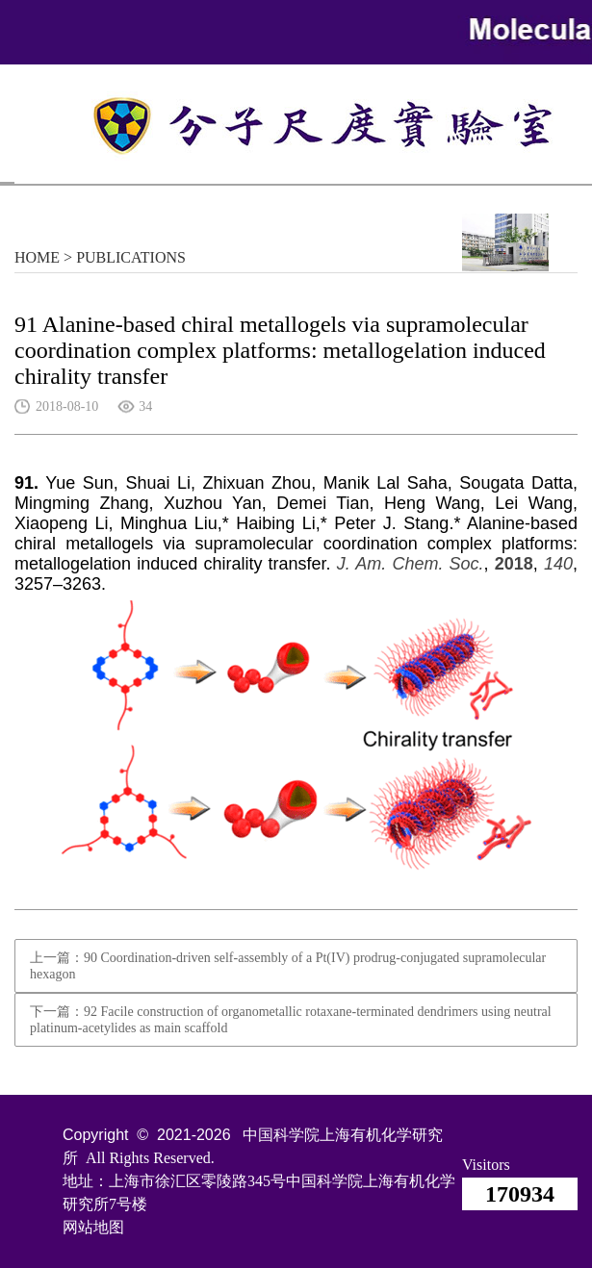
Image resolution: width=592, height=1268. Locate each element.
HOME (37, 257)
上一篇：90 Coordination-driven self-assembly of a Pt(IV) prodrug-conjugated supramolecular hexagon (288, 966)
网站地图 (93, 1227)
